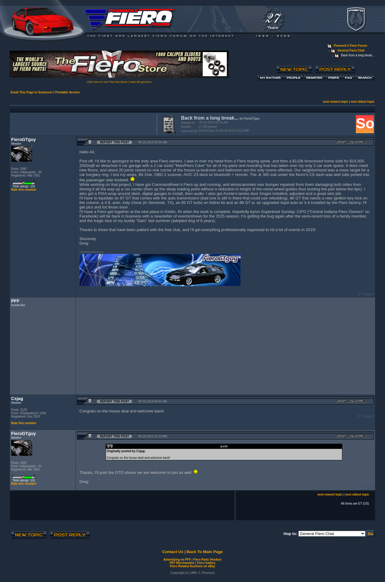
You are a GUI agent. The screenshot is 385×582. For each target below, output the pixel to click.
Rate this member (23, 189)
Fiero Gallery (206, 563)
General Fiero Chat (350, 50)
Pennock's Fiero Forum (350, 45)
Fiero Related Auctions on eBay (192, 566)
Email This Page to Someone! (32, 92)
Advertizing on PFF (177, 559)
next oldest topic (362, 101)
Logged (368, 294)
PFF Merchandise (182, 563)
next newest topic (335, 101)
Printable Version (67, 92)
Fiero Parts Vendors (207, 559)
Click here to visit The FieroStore (107, 81)
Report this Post (114, 142)
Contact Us (172, 551)
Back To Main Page (204, 551)
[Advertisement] (82, 123)
